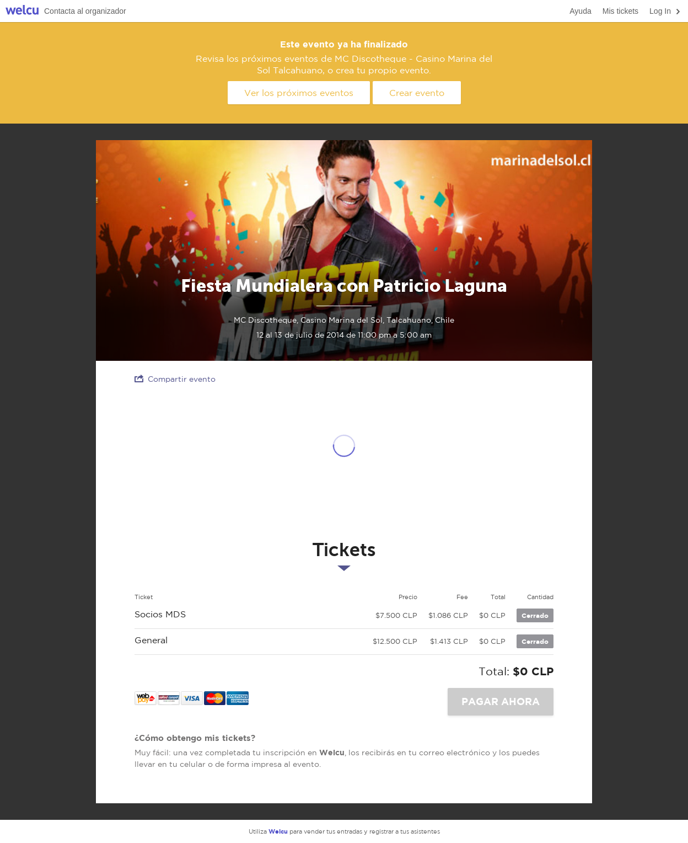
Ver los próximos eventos (298, 93)
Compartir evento (175, 378)
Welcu (22, 11)
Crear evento (416, 93)
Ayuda (580, 11)
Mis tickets (620, 11)
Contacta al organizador (85, 11)
